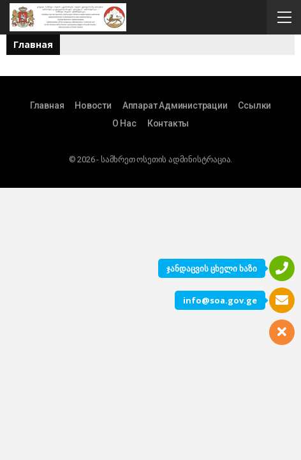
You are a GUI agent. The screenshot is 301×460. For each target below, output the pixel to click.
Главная (47, 105)
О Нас (124, 123)
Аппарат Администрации (175, 105)
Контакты (168, 123)
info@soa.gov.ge (220, 300)
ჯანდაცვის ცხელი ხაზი (211, 268)
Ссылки (254, 105)
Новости (93, 105)
